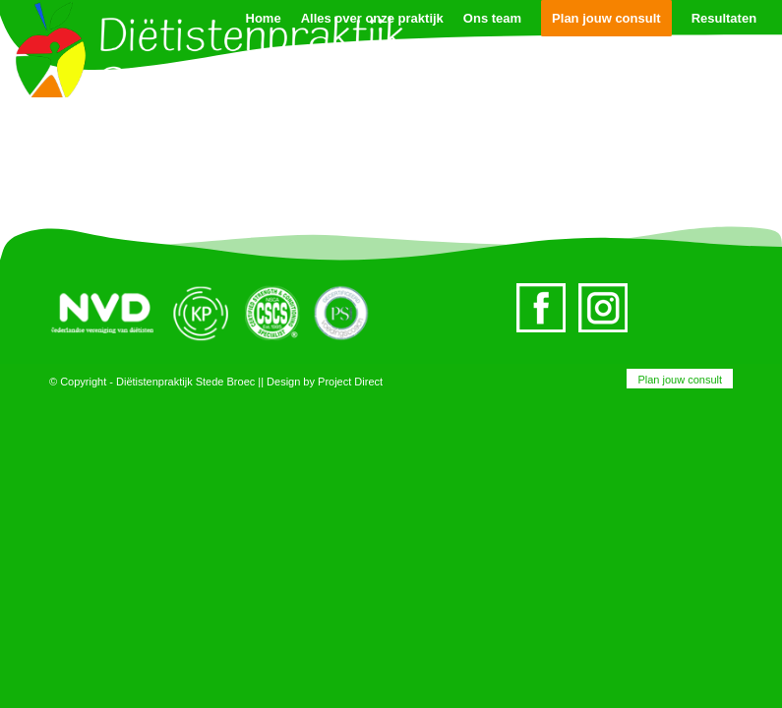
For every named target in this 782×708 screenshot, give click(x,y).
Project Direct (350, 381)
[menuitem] (675, 379)
